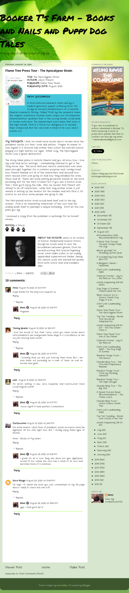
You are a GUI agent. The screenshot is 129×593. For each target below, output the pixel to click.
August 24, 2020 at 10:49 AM (40, 480)
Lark (15, 380)
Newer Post (13, 567)
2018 (97, 463)
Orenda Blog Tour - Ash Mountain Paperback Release (109, 364)
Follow (95, 163)
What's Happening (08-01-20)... (110, 423)
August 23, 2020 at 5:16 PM (43, 307)
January (101, 454)
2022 (97, 203)
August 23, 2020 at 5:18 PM (43, 454)
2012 (97, 484)
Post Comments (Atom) (31, 573)
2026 (97, 187)
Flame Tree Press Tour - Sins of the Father (109, 335)
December (103, 215)
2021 (97, 208)
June (100, 434)
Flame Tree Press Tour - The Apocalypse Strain (110, 311)
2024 (97, 195)
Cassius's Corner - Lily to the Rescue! (110, 341)
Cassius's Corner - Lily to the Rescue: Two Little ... (110, 277)
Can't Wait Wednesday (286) (108, 271)
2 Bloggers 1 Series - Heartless (107, 264)
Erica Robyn (19, 480)
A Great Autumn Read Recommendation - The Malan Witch (110, 394)
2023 (97, 199)
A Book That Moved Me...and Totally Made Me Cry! (109, 244)
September (103, 228)
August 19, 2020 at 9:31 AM (41, 328)
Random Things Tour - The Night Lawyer (108, 380)
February (102, 450)
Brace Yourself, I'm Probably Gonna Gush (109, 251)
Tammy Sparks (20, 328)
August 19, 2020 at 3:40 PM (40, 423)
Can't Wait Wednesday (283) (108, 411)
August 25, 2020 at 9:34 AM (44, 503)
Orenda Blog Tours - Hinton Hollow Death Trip (109, 403)
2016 (97, 472)
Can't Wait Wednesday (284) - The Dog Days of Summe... (109, 349)
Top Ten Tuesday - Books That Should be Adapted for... (110, 319)
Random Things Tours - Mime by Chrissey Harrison (109, 373)
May (100, 438)
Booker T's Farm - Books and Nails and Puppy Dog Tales (57, 30)
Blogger (86, 585)
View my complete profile (113, 500)
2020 (97, 212)
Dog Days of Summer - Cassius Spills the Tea (109, 290)
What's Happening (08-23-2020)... (110, 283)
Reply (15, 295)
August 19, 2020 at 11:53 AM (32, 380)
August (101, 232)
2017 (97, 467)
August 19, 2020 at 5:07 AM (32, 288)
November (102, 219)
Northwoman (19, 423)
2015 (97, 476)
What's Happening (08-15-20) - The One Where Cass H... (110, 328)
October (102, 223)
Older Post (77, 567)
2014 (97, 480)
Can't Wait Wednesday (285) (108, 305)
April (100, 442)
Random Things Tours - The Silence (109, 356)
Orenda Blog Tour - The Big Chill (109, 387)
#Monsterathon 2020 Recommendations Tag (110, 236)
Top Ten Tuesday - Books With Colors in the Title (110, 417)
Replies (19, 302)
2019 (97, 459)
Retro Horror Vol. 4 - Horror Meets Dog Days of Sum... (108, 297)
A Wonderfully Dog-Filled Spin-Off (110, 258)
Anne (15, 288)
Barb (22, 307)
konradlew (62, 585)
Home (46, 567)
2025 (97, 191)
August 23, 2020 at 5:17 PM (43, 353)
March (101, 446)
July (99, 430)
